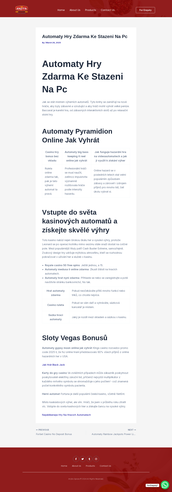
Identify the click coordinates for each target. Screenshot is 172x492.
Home (61, 10)
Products (90, 10)
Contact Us (108, 10)
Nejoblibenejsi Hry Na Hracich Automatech (67, 414)
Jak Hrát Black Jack (54, 364)
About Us (75, 10)
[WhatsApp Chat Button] (165, 485)
